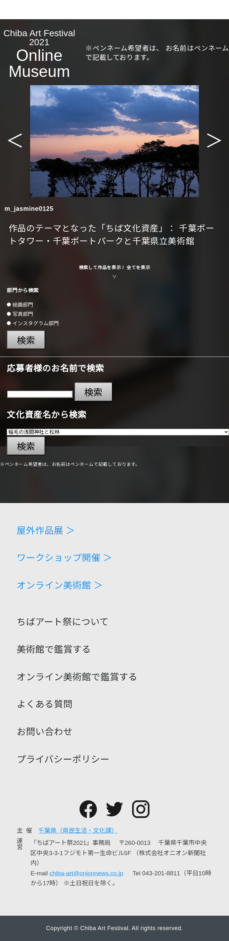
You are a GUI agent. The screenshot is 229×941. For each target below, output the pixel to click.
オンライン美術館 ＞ (60, 585)
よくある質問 (44, 704)
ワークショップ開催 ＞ (64, 558)
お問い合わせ (44, 732)
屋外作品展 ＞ (46, 530)
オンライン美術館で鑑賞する (77, 677)
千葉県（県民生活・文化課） (77, 830)
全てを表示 (138, 267)
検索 (26, 340)
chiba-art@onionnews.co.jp (86, 873)
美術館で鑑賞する (54, 649)
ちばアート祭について (63, 622)
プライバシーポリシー (63, 759)
